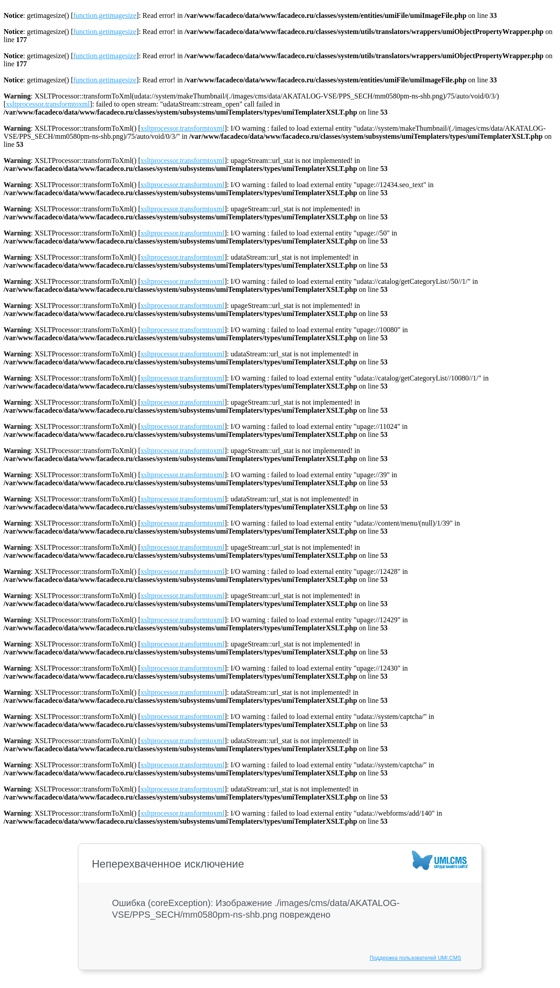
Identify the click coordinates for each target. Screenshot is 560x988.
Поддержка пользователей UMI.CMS (415, 958)
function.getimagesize (104, 15)
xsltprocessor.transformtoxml (48, 104)
